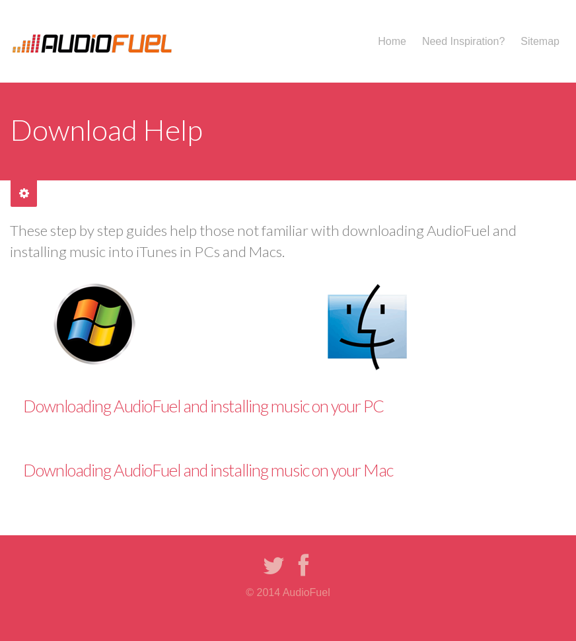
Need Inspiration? (463, 41)
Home (392, 41)
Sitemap (540, 41)
